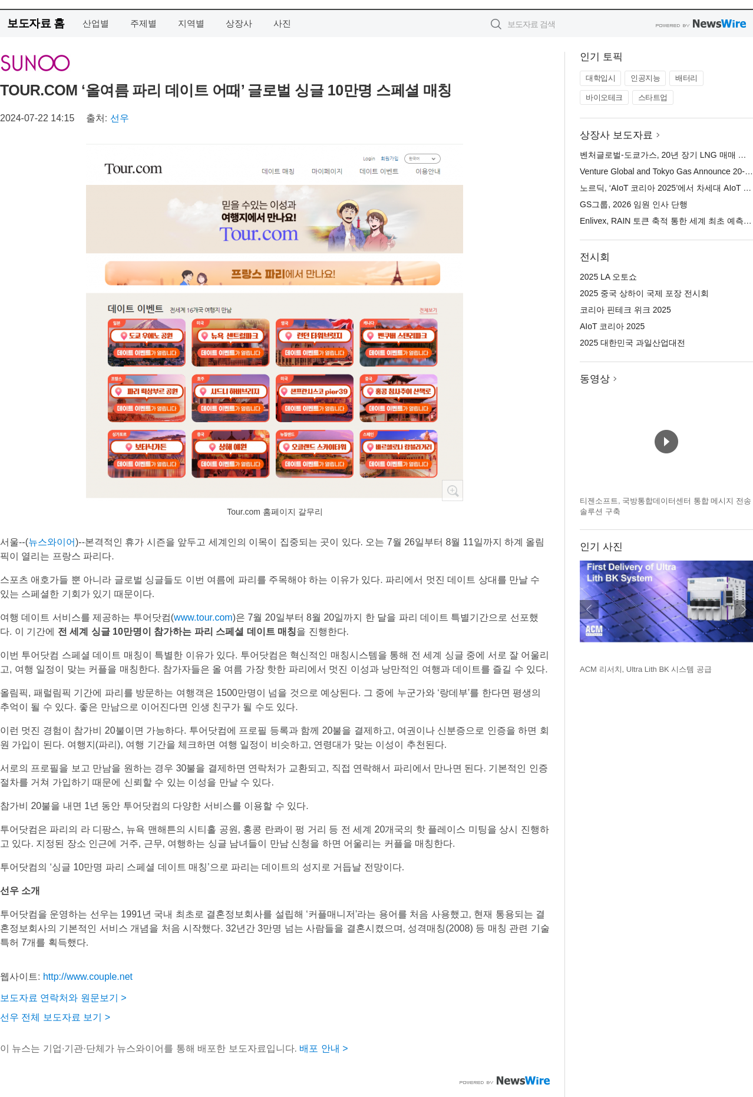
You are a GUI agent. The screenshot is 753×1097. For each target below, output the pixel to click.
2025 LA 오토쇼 (608, 276)
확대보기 (452, 490)
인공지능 (645, 78)
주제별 (143, 23)
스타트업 (653, 97)
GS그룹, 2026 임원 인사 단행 (634, 204)
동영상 (595, 379)
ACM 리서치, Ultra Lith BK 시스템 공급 (646, 669)
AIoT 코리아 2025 (612, 326)
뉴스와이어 (51, 542)
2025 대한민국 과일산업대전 (632, 342)
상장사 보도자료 (616, 135)
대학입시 (600, 78)
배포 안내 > (323, 1048)
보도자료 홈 (35, 23)
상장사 (239, 23)
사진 (282, 23)
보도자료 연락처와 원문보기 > (63, 998)
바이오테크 (604, 97)
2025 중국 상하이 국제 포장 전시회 (644, 293)
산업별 (95, 23)
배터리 (686, 78)
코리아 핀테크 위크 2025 (625, 309)
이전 (589, 609)
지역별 (191, 23)
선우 (119, 118)
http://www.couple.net (88, 977)
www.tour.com (203, 617)
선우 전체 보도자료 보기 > (55, 1017)
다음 (743, 609)
